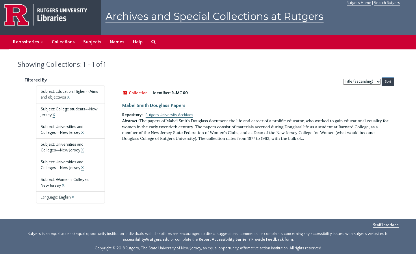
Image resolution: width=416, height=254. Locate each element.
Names (117, 42)
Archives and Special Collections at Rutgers (214, 16)
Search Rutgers (387, 3)
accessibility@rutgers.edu (146, 239)
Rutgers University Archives (169, 115)
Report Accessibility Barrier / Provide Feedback (241, 239)
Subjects (92, 42)
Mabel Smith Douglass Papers (153, 105)
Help (138, 42)
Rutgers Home (359, 3)
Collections (63, 42)
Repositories (28, 42)
